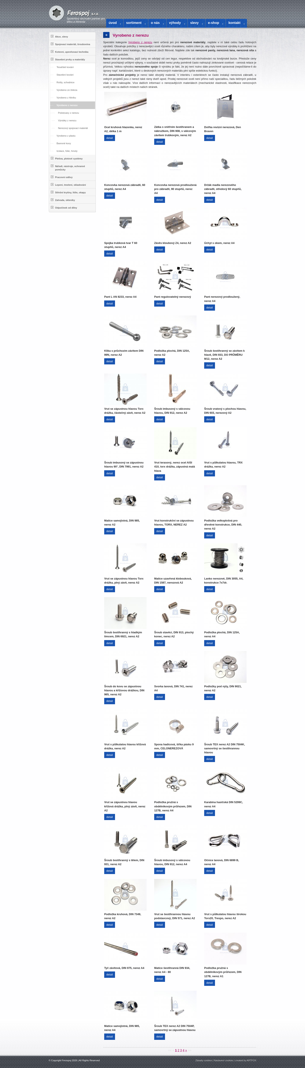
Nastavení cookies (223, 1060)
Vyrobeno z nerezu (140, 42)
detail (109, 138)
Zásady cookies (203, 1060)
